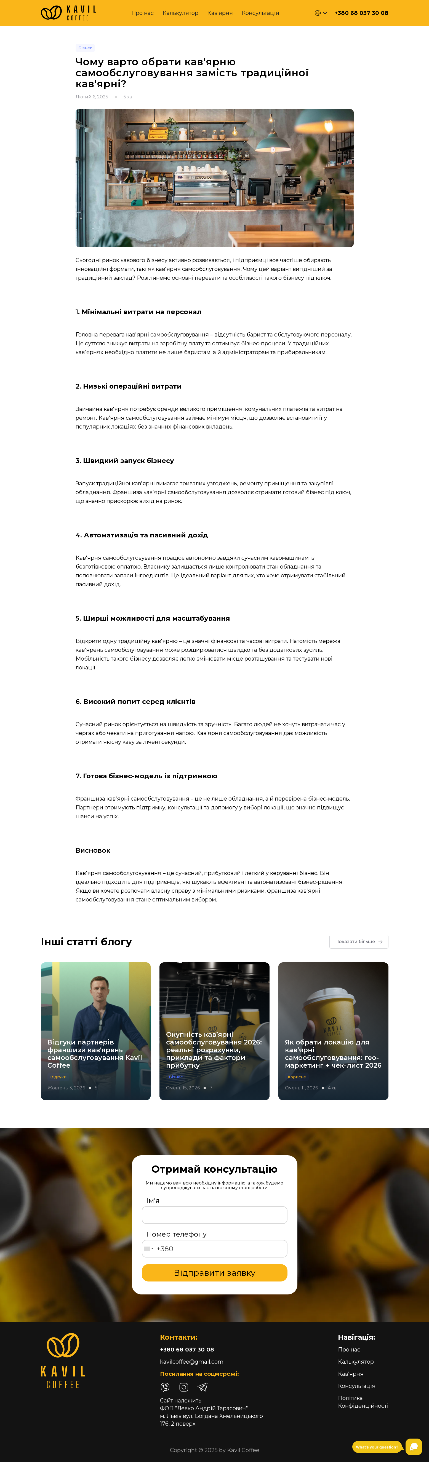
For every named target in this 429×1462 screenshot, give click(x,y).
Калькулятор (180, 13)
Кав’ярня (220, 13)
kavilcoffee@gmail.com (191, 1361)
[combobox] (148, 1248)
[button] (321, 13)
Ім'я (153, 1200)
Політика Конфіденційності (363, 1402)
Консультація (260, 13)
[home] (68, 13)
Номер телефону (176, 1234)
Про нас (142, 13)
